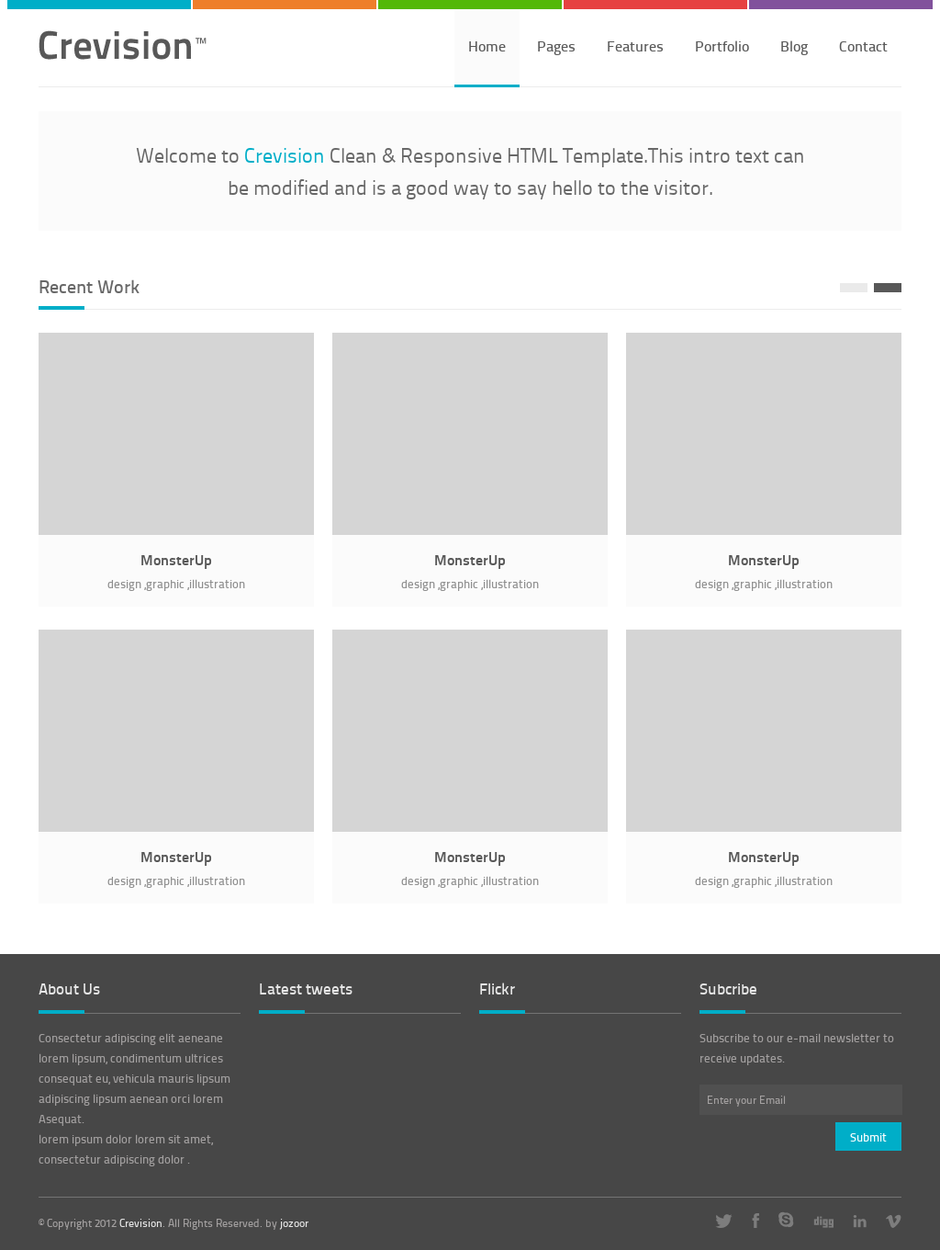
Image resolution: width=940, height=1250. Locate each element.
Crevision (140, 1223)
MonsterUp (176, 559)
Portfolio (722, 45)
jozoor (294, 1223)
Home (487, 45)
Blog (794, 45)
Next (887, 287)
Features (635, 45)
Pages (556, 45)
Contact (863, 45)
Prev (853, 287)
